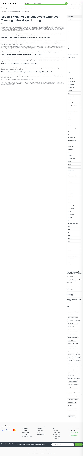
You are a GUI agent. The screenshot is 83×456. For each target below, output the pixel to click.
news (69, 226)
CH (68, 131)
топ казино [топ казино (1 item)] (70, 405)
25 (68, 48)
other (69, 241)
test (68, 253)
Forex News (70, 155)
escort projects (71, 146)
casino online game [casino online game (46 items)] (71, 326)
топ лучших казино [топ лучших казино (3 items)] (71, 408)
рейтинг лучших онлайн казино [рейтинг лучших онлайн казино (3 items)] (74, 396)
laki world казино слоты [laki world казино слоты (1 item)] (72, 351)
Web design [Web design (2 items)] (70, 363)
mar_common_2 (71, 205)
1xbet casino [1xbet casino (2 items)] (70, 309)
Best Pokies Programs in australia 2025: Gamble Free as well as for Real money (74, 287)
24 (68, 45)
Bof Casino (70, 119)
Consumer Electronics (72, 140)
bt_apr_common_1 (71, 122)
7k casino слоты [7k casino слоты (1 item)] (71, 311)
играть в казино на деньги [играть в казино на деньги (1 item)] (73, 372)
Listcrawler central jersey (73, 176)
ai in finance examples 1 (72, 87)
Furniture (69, 161)
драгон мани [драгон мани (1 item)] (70, 369)
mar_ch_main (70, 196)
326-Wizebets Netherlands (73, 54)
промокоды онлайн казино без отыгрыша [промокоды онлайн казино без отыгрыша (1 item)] (74, 393)
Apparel (69, 93)
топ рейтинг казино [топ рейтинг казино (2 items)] (71, 413)
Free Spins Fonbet (71, 158)
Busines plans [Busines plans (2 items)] (70, 320)
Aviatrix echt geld (17, 46)
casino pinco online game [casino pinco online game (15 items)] (72, 334)
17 (68, 33)
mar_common (70, 199)
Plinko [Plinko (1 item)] (74, 357)
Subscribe (79, 444)
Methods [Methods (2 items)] (78, 354)
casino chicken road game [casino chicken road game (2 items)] (73, 323)
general (69, 167)
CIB (68, 134)
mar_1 (69, 184)
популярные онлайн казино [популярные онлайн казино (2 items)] (73, 389)
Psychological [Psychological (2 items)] (70, 360)
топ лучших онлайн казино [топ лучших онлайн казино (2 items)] (73, 410)
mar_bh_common (71, 187)
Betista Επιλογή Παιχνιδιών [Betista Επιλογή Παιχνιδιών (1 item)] (73, 317)
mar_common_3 (71, 208)
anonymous (70, 90)
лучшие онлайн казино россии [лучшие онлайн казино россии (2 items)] (74, 378)
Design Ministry (52, 453)
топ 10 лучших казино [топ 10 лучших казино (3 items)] (72, 402)
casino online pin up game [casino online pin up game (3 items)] (73, 331)
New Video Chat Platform (73, 223)
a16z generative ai (71, 84)
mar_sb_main (70, 217)
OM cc (69, 235)
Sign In (72, 4)
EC (68, 143)
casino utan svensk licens (73, 128)
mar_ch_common (71, 193)
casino (69, 125)
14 (68, 31)
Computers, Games (71, 137)
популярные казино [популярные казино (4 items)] (71, 387)
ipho (68, 173)
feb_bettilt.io (70, 149)
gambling (69, 164)
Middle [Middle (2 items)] (69, 357)
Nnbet (69, 229)
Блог (69, 261)
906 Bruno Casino (71, 78)
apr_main (69, 99)
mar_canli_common (71, 190)
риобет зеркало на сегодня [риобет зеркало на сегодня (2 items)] (73, 399)
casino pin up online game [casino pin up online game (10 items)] (73, 337)
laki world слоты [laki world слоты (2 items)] (71, 354)
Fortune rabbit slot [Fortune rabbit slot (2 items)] (71, 346)
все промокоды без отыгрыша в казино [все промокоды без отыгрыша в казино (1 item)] (74, 367)
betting (69, 113)
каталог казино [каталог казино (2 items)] (71, 375)
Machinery (70, 181)
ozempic (69, 244)
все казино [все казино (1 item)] (77, 363)
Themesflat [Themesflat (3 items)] (77, 360)
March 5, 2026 (8, 23)
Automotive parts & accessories (74, 102)
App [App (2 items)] (77, 311)
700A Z (69, 72)
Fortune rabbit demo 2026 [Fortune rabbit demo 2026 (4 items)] (73, 343)
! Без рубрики (70, 19)
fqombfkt (4, 23)
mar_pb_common (71, 214)
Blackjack (70, 116)
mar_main (69, 211)
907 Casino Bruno (71, 81)
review (69, 250)
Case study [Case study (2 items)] (77, 320)
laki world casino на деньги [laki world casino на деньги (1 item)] (73, 348)
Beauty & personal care (72, 105)
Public (69, 247)
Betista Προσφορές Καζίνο (73, 110)
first (68, 152)
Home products (71, 170)
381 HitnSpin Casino (72, 57)
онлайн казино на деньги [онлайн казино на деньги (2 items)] (73, 384)
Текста (69, 264)
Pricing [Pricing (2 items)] (79, 357)
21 (68, 42)
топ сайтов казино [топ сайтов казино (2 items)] (71, 416)
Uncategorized (70, 258)
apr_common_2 (70, 96)
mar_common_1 (70, 202)
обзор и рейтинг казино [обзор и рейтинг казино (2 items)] (72, 381)
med (68, 220)
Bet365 (69, 107)
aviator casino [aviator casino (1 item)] (70, 314)
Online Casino (70, 238)
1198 (69, 28)
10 (68, 25)
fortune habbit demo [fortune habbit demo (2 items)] (71, 340)
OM (68, 232)
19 (68, 36)
